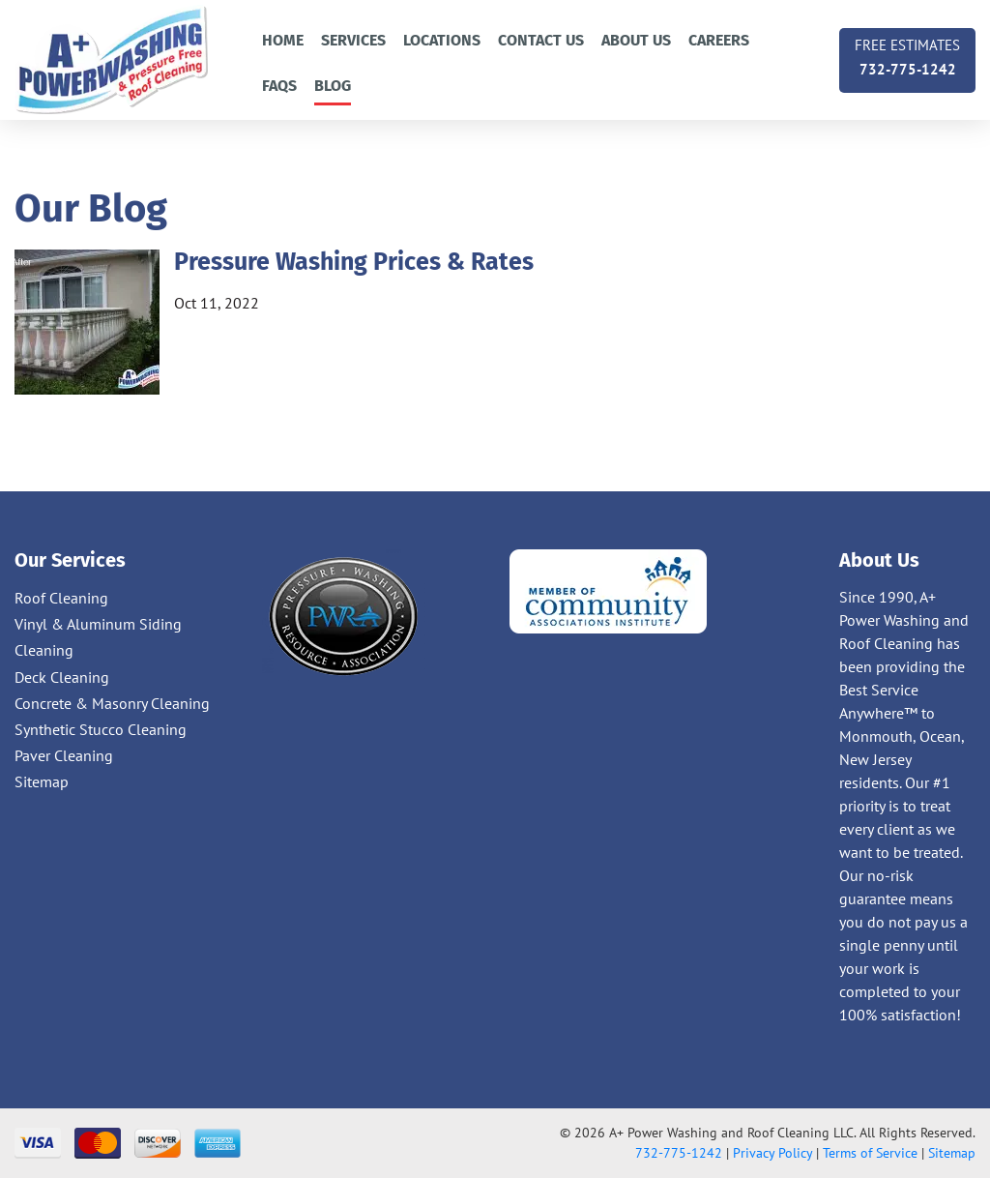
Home (283, 40)
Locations (441, 40)
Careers (718, 40)
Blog (332, 85)
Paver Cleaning (64, 755)
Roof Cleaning (61, 597)
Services (353, 40)
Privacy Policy (772, 1153)
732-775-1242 (907, 55)
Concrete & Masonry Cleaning (112, 703)
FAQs (279, 85)
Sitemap (42, 781)
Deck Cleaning (62, 677)
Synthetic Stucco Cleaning (101, 729)
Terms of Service (870, 1153)
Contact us (541, 40)
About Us (636, 40)
